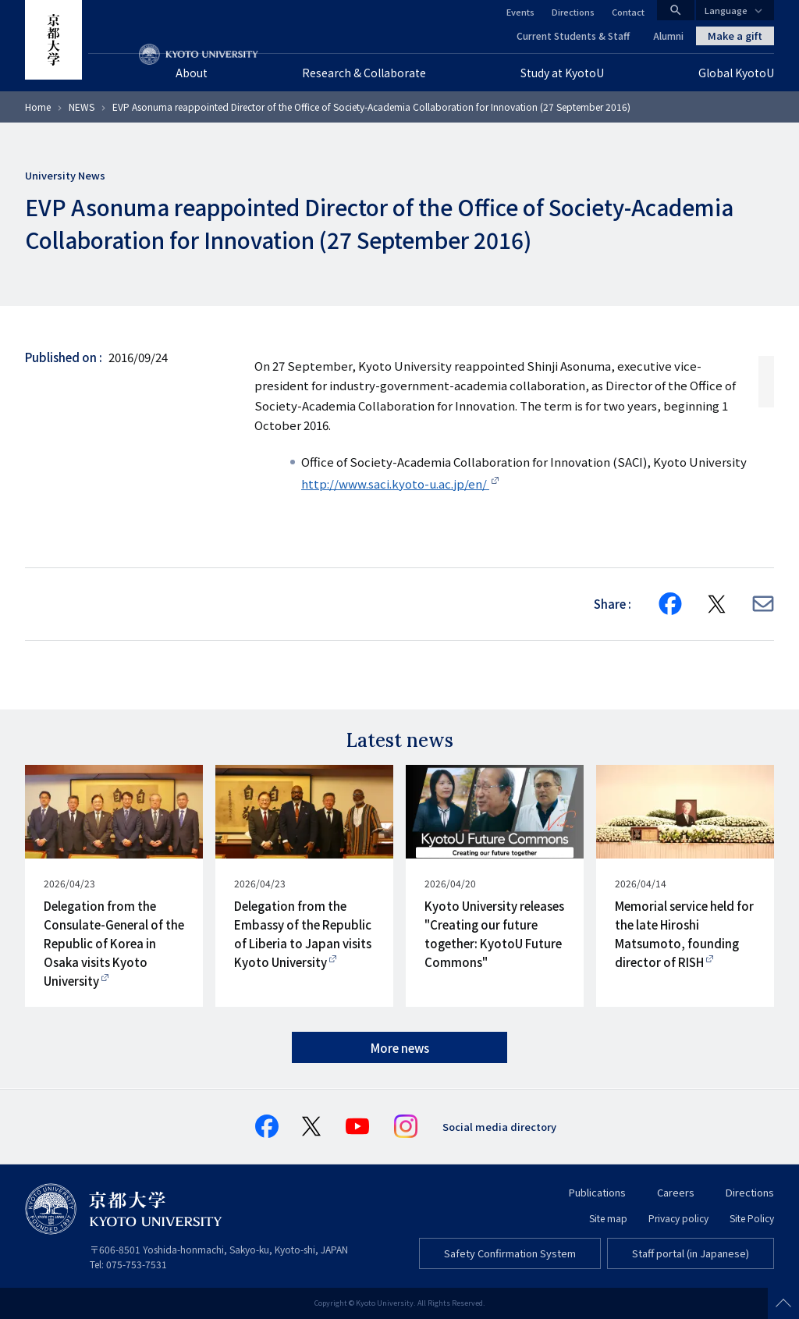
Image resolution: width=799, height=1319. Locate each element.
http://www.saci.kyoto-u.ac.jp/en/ (395, 483)
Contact (628, 11)
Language (726, 10)
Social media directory (499, 1126)
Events (520, 11)
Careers (675, 1192)
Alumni (668, 35)
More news (400, 1048)
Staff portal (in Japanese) (690, 1253)
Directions (573, 11)
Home (38, 106)
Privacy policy (678, 1218)
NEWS (81, 106)
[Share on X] (717, 604)
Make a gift (735, 35)
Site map (608, 1218)
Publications (597, 1192)
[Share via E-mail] (763, 604)
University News (65, 175)
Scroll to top (783, 1303)
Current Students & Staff (573, 35)
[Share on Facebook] (670, 604)
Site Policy (752, 1218)
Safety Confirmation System (510, 1253)
